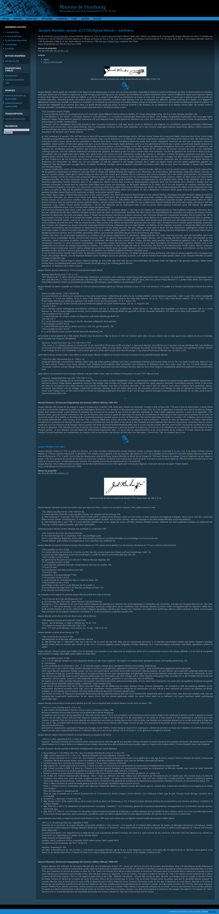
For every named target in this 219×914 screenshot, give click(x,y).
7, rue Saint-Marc (11, 44)
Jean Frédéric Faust (111, 41)
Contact (97, 18)
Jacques (46, 62)
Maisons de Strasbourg (82, 7)
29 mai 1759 (179, 451)
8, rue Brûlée (9, 48)
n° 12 (65, 51)
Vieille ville (31, 18)
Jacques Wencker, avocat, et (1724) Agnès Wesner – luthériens (85, 30)
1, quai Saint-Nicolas (12, 32)
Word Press (213, 911)
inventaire (61, 338)
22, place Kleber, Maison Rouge (16, 40)
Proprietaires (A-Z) (11, 75)
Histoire (18, 18)
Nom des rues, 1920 (12, 61)
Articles (85, 18)
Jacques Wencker (61, 36)
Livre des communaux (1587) (15, 119)
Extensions (47, 18)
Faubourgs (62, 18)
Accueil (5, 18)
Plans (74, 18)
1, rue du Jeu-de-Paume (13, 36)
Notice (40, 44)
